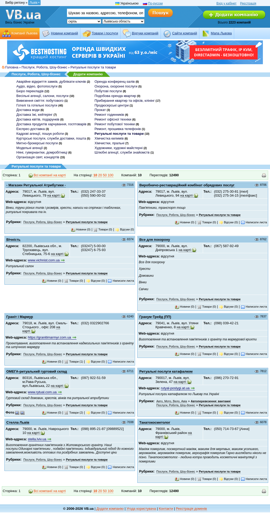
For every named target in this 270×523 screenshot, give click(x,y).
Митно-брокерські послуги (37, 143)
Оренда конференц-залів (114, 82)
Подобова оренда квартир (115, 96)
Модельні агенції (29, 148)
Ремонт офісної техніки (112, 119)
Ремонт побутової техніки (114, 124)
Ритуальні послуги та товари (93, 67)
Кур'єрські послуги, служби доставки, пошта (51, 138)
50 (105, 175)
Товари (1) (73, 361)
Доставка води (28, 110)
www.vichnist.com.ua (44, 260)
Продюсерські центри (111, 105)
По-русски (155, 3)
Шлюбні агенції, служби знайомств (122, 152)
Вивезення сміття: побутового (40, 101)
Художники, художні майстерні (118, 148)
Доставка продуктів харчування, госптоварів (51, 124)
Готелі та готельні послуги (36, 105)
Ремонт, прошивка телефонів (117, 129)
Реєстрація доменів (191, 509)
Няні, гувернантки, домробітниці (41, 152)
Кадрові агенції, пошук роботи (40, 134)
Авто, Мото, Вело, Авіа (171, 401)
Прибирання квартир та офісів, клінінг (124, 101)
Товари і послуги (105, 33)
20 (100, 175)
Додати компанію (88, 74)
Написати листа (254, 222)
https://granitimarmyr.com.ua (49, 337)
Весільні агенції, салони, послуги (42, 96)
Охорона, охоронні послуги (115, 86)
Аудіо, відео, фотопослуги (36, 86)
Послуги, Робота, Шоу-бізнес (44, 67)
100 (110, 175)
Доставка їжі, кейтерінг (34, 115)
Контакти (166, 509)
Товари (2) (73, 412)
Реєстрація (248, 3)
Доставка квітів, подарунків (37, 119)
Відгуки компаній (145, 33)
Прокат (100, 110)
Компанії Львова (24, 33)
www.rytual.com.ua (42, 392)
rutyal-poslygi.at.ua (175, 388)
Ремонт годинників (109, 115)
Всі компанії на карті (47, 175)
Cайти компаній (184, 33)
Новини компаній (64, 33)
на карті (53, 195)
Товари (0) (102, 229)
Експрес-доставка (30, 129)
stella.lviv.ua (37, 439)
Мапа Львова (221, 33)
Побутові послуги (108, 91)
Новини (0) (80, 229)
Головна (11, 67)
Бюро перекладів (30, 91)
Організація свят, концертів (37, 157)
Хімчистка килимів (108, 138)
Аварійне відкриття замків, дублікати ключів (51, 82)
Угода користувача (141, 509)
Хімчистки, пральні (109, 143)
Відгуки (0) (124, 229)
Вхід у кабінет (226, 3)
